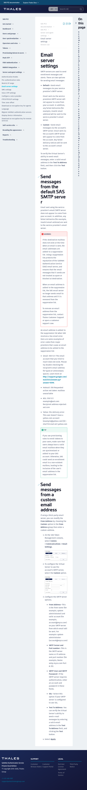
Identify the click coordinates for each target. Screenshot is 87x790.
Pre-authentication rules (11, 80)
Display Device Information (12, 115)
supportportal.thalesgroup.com (13, 781)
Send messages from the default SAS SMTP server (79, 69)
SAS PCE (6, 19)
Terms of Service (61, 773)
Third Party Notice (74, 765)
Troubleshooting (10, 140)
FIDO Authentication (11, 62)
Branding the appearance (13, 130)
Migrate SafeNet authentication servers (16, 112)
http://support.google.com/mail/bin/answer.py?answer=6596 (55, 379)
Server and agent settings (14, 72)
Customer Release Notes (36, 765)
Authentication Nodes (10, 77)
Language (5, 109)
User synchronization (12, 38)
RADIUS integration (11, 67)
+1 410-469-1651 (7, 778)
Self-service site (10, 125)
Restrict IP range (8, 83)
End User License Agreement (62, 766)
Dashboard (8, 29)
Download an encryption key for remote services (16, 120)
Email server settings (10, 86)
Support (35, 758)
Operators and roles (12, 43)
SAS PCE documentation (12, 2)
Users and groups (11, 33)
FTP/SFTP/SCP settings (10, 99)
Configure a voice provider (11, 96)
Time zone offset (8, 102)
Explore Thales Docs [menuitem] (30, 2)
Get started (8, 24)
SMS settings (6, 90)
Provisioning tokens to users (15, 53)
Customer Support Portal (47, 765)
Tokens (7, 48)
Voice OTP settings (9, 93)
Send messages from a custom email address (79, 142)
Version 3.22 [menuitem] (45, 45)
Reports (7, 135)
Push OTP (7, 58)
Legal (60, 758)
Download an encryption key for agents (16, 106)
